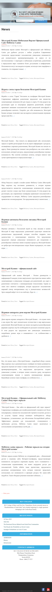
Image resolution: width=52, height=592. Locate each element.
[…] (24, 69)
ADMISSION (7, 537)
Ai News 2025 (8, 519)
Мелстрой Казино (39, 78)
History (6, 540)
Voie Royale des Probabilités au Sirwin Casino (17, 527)
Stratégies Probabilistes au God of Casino (15, 529)
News (15, 78)
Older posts (5, 493)
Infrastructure (7, 543)
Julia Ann (6, 522)
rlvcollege (19, 46)
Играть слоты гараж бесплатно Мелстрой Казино (23, 89)
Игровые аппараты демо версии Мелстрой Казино (24, 312)
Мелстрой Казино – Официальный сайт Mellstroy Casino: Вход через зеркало (23, 399)
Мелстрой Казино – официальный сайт (19, 268)
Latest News (10, 78)
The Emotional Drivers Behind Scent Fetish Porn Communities (21, 524)
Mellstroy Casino (28, 78)
